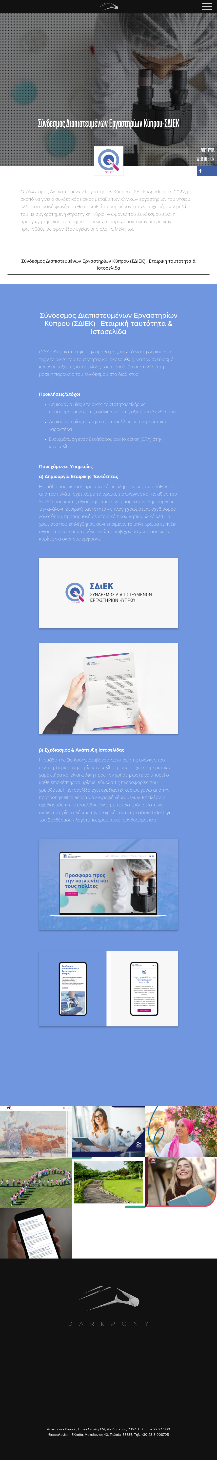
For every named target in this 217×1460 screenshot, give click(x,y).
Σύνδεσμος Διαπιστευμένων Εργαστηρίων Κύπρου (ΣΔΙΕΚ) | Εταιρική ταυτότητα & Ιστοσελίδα (108, 264)
